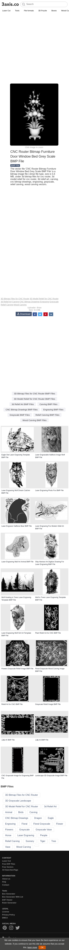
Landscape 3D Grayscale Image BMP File (51, 776)
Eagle (51, 818)
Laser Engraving (25, 835)
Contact (5, 885)
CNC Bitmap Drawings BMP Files (22, 409)
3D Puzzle (42, 11)
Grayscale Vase (44, 829)
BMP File (15, 165)
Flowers (9, 829)
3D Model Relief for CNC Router (44, 299)
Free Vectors (7, 867)
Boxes (54, 11)
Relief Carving (7, 305)
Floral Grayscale (41, 824)
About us (6, 879)
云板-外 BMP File (8, 740)
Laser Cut (6, 11)
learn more (32, 947)
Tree (53, 841)
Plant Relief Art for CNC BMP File (48, 633)
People (43, 835)
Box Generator (8, 894)
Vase (7, 847)
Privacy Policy (8, 915)
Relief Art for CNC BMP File (12, 704)
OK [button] (42, 947)
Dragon (38, 818)
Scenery (30, 841)
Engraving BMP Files (53, 409)
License (5, 912)
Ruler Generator (9, 903)
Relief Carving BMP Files (47, 415)
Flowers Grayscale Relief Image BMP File (17, 669)
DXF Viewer (7, 900)
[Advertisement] (34, 48)
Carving (15, 302)
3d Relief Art (6, 302)
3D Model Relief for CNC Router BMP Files (34, 399)
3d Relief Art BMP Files (23, 404)
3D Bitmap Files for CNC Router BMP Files (34, 393)
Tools (17, 11)
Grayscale (54, 302)
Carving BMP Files (48, 404)
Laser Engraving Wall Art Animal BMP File (17, 562)
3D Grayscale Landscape (18, 801)
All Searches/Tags (10, 870)
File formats (29, 11)
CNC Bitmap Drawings (30, 302)
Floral (24, 824)
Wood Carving (20, 305)
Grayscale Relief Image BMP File (48, 704)
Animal (8, 812)
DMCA (5, 918)
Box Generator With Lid (12, 897)
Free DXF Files (8, 864)
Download (23, 314)
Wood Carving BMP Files (34, 420)
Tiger (42, 841)
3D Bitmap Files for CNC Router (15, 299)
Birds (20, 812)
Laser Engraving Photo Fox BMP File (49, 490)
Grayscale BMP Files (20, 415)
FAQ (4, 882)
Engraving (44, 302)
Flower (59, 824)
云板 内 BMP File (41, 740)
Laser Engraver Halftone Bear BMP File (16, 526)
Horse (8, 835)
